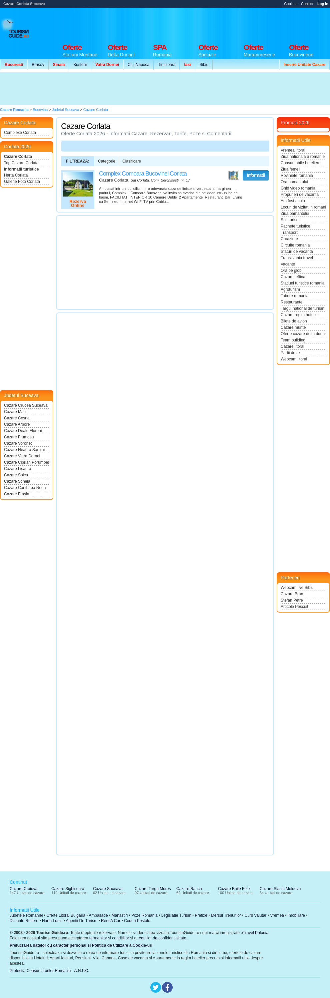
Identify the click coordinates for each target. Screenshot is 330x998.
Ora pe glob (291, 270)
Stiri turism (290, 220)
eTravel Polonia (254, 932)
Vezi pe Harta (233, 175)
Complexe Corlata (20, 132)
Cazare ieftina (293, 276)
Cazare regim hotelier (300, 314)
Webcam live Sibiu (297, 587)
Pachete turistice (295, 226)
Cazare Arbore (17, 424)
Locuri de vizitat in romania (303, 207)
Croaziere (289, 239)
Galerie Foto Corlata (22, 181)
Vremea (277, 915)
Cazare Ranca (189, 888)
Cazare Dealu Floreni (23, 430)
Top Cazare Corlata (21, 163)
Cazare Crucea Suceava (26, 405)
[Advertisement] (122, 89)
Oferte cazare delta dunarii (303, 333)
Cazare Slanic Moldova (280, 888)
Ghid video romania (298, 188)
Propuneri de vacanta (300, 194)
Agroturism (290, 289)
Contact (307, 4)
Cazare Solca (16, 475)
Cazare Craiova (23, 888)
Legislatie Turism (176, 915)
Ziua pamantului (295, 213)
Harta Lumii (52, 920)
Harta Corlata (16, 175)
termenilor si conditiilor (109, 938)
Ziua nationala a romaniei (303, 156)
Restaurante (291, 302)
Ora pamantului (294, 182)
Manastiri (119, 915)
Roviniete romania (297, 175)
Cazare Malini (16, 411)
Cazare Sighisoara (67, 888)
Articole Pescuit (294, 606)
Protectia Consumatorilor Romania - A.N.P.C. (49, 970)
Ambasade (98, 915)
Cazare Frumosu (19, 437)
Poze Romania (144, 915)
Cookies (290, 4)
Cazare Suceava (108, 888)
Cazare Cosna (17, 418)
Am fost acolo (293, 201)
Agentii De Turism (82, 920)
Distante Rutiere (24, 920)
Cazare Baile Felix (234, 888)
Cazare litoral (292, 346)
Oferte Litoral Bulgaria (65, 915)
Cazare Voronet (18, 443)
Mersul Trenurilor (226, 915)
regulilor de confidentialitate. (162, 938)
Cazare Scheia (17, 481)
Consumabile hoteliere (300, 163)
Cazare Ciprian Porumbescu (26, 462)
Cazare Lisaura (17, 468)
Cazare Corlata (18, 156)
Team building (293, 340)
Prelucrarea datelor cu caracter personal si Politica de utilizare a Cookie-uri (81, 945)
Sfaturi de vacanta (297, 251)
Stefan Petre (292, 600)
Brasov (38, 64)
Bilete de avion (294, 321)
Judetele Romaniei (26, 915)
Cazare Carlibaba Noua (25, 487)
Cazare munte (293, 327)
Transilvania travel (297, 257)
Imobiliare (296, 915)
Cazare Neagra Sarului (24, 449)
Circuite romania (295, 245)
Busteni (80, 64)
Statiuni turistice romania (302, 283)
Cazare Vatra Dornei (22, 456)
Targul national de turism (302, 308)
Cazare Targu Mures (153, 888)
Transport (289, 232)
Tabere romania (294, 295)
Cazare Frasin (16, 494)
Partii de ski (291, 352)
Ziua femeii (290, 169)
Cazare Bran (292, 594)
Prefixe (201, 915)
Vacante (288, 264)
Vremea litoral (293, 150)
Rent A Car (110, 920)
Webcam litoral (294, 359)
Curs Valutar (256, 915)
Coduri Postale (137, 920)
